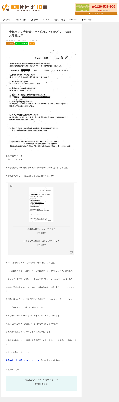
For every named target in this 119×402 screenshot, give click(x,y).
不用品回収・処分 (21, 43)
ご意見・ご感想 (59, 20)
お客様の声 (34, 20)
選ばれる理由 (21, 20)
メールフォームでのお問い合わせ (97, 13)
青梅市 (32, 43)
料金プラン (73, 20)
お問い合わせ (87, 20)
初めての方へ (7, 20)
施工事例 (46, 20)
